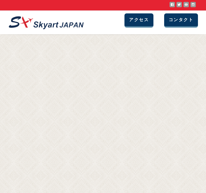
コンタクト (181, 19)
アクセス (139, 19)
